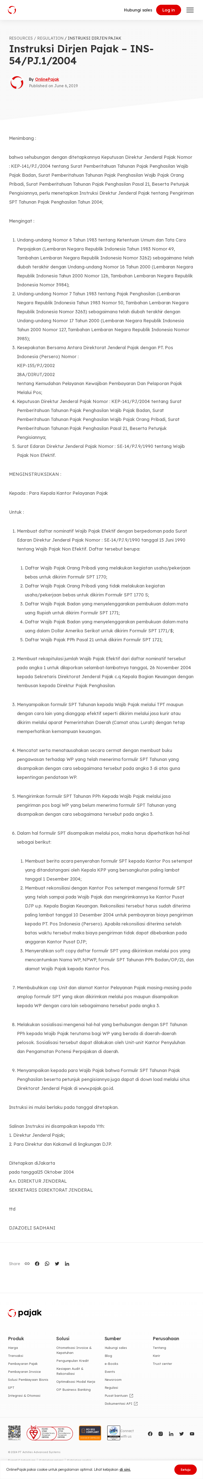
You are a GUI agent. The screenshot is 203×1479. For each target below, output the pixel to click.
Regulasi (111, 1388)
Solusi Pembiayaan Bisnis (28, 1380)
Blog (108, 1356)
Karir (156, 1356)
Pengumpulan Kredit (72, 1361)
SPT (11, 1388)
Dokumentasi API (118, 1403)
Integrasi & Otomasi (24, 1395)
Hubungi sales (138, 9)
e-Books (112, 1364)
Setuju (186, 1470)
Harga (13, 1348)
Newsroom (113, 1380)
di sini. (125, 1469)
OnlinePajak (47, 79)
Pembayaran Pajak (23, 1364)
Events (110, 1372)
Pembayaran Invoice (24, 1372)
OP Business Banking (73, 1390)
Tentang (159, 1348)
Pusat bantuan (116, 1395)
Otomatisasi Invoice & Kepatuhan (74, 1350)
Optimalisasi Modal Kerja (75, 1382)
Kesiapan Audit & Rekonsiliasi (69, 1371)
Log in (168, 9)
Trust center (162, 1364)
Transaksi (15, 1356)
